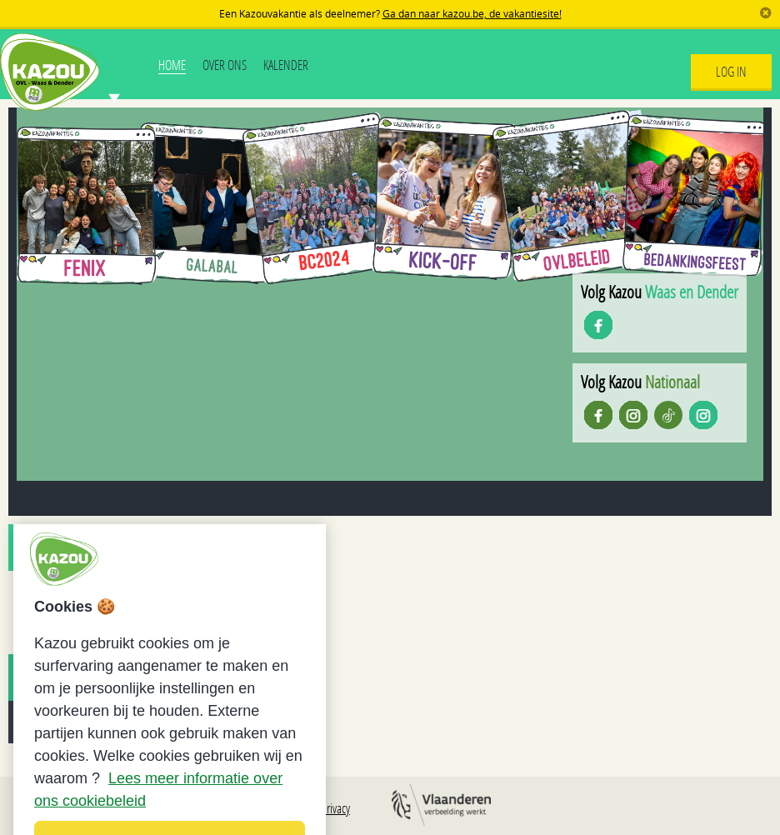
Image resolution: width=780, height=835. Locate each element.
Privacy (335, 808)
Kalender (285, 64)
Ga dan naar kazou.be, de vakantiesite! (472, 13)
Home (172, 64)
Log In (731, 71)
